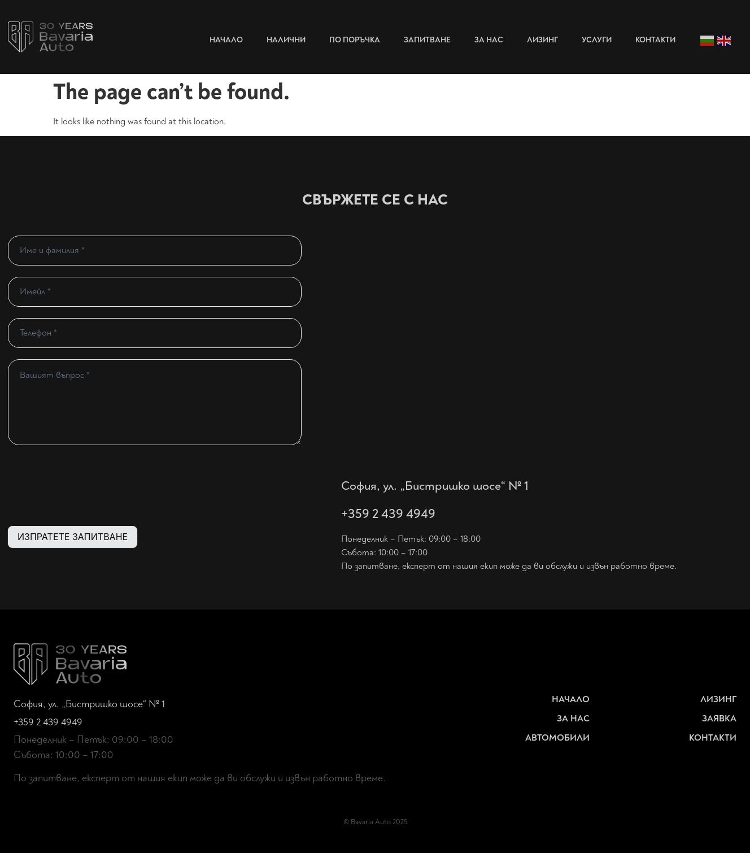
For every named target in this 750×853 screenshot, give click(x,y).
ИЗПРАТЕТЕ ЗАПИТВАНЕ (73, 536)
